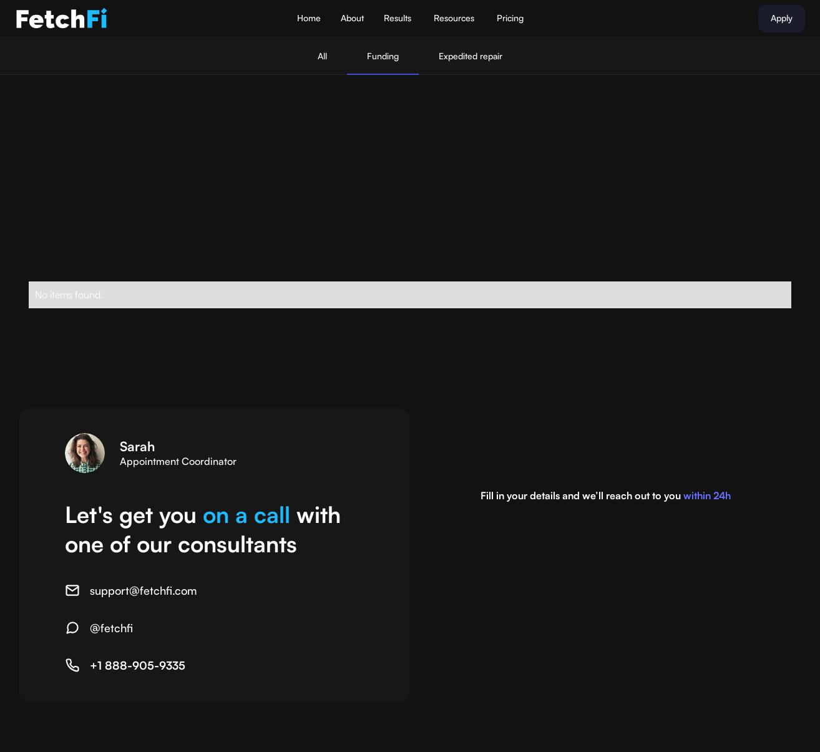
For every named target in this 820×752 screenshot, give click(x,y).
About (352, 17)
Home (309, 17)
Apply (782, 17)
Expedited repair (470, 56)
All (322, 56)
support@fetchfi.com (143, 590)
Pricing (510, 17)
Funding (383, 56)
